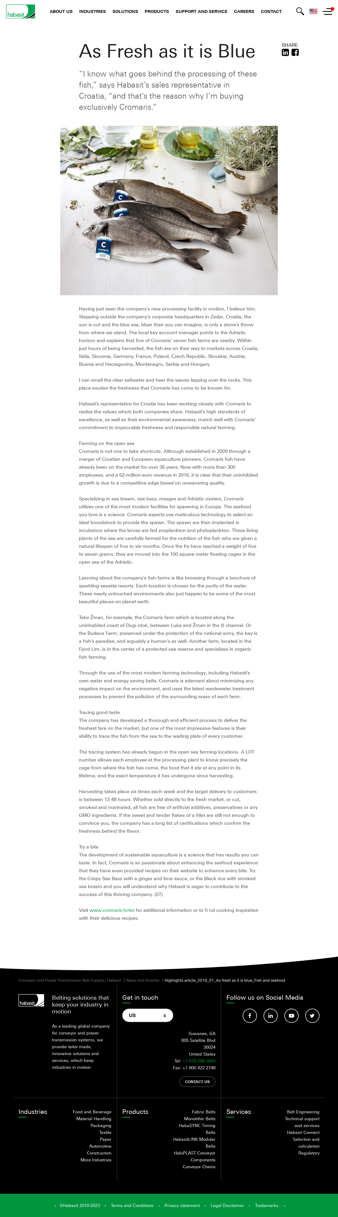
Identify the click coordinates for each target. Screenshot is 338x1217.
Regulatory (309, 1153)
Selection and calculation (306, 1143)
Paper (105, 1139)
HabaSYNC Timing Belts (197, 1129)
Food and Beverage (92, 1111)
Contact (271, 11)
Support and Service (201, 11)
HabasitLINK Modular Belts (194, 1143)
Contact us (197, 1081)
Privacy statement (182, 1205)
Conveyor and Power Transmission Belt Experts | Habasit (69, 980)
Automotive (100, 1146)
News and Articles (142, 980)
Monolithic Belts (199, 1118)
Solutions (125, 11)
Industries (92, 11)
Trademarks (266, 1205)
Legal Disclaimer (227, 1205)
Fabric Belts (203, 1111)
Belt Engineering (303, 1111)
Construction (99, 1153)
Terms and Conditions (132, 1205)
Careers (244, 11)
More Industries (96, 1159)
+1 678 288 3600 (198, 1060)
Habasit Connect (303, 1132)
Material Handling (93, 1118)
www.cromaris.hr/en (112, 910)
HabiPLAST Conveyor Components (194, 1156)
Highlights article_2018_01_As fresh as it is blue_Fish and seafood (225, 980)
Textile (105, 1132)
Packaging (101, 1125)
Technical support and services (302, 1122)
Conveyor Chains (199, 1166)
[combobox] (147, 1015)
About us (61, 11)
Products (157, 11)
